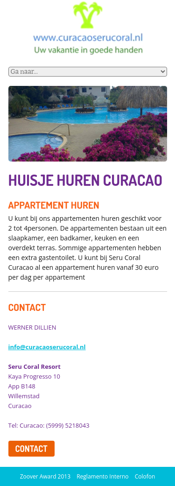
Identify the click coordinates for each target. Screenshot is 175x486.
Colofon (145, 476)
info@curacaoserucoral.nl (47, 347)
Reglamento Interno (103, 476)
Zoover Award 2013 (45, 476)
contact (31, 449)
